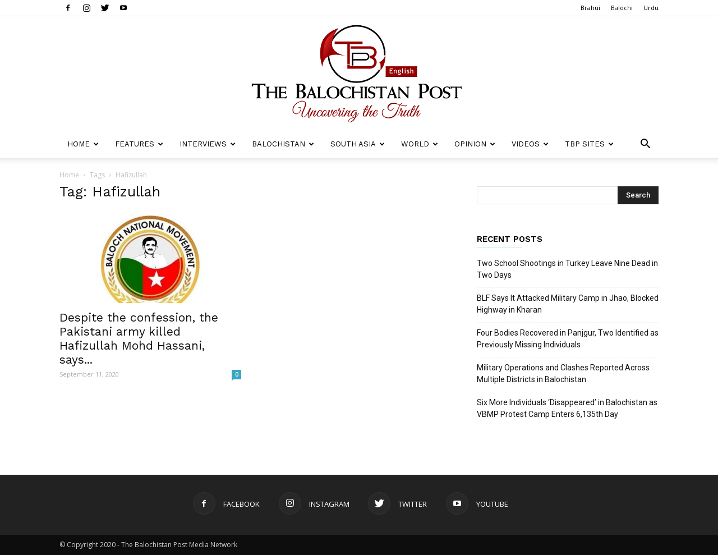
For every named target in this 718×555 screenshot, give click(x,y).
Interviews (208, 144)
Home (83, 144)
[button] (645, 145)
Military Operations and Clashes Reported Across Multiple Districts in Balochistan (563, 373)
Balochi (622, 7)
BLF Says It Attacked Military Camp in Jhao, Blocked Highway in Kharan (568, 303)
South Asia (357, 144)
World (419, 144)
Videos (530, 144)
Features (139, 144)
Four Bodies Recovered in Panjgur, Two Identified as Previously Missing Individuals (568, 338)
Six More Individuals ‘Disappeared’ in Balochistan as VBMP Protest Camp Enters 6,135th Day (567, 408)
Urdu (651, 7)
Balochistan (283, 144)
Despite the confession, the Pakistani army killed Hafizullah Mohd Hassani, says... (138, 338)
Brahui (590, 7)
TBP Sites (589, 144)
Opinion (474, 144)
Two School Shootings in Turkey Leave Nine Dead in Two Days (567, 269)
